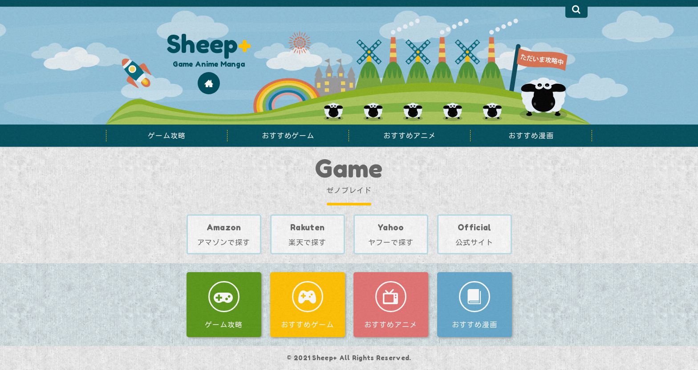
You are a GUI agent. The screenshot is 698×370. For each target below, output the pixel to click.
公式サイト (474, 242)
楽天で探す (307, 242)
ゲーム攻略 (224, 324)
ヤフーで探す (383, 230)
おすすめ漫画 (474, 324)
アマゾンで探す (223, 242)
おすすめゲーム (307, 324)
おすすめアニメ (390, 324)
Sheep (208, 43)
